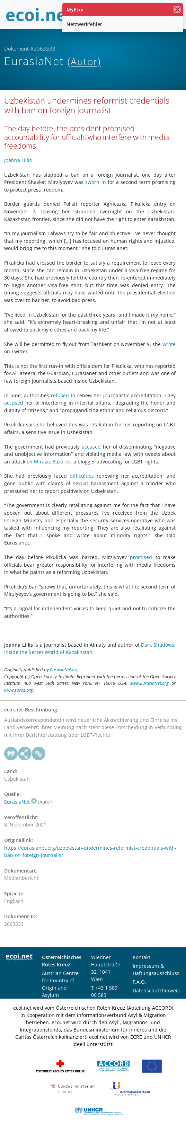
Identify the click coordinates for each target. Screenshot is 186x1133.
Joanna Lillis (18, 160)
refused (60, 395)
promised (141, 557)
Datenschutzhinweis (156, 990)
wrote (169, 344)
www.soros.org (18, 690)
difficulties (82, 475)
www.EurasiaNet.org (149, 683)
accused (13, 402)
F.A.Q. (139, 982)
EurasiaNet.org (64, 669)
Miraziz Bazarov (52, 461)
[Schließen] (177, 9)
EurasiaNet (20, 801)
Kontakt (141, 957)
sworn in (95, 182)
